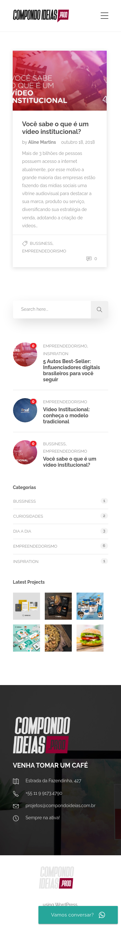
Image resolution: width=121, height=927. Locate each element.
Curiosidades (28, 516)
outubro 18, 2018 (78, 142)
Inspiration (56, 353)
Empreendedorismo (44, 251)
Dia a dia (22, 531)
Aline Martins (42, 142)
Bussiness (41, 243)
